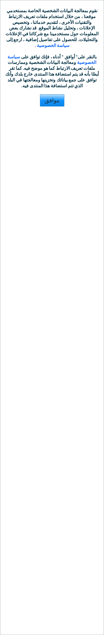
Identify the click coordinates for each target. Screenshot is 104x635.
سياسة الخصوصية (52, 45)
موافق (52, 100)
